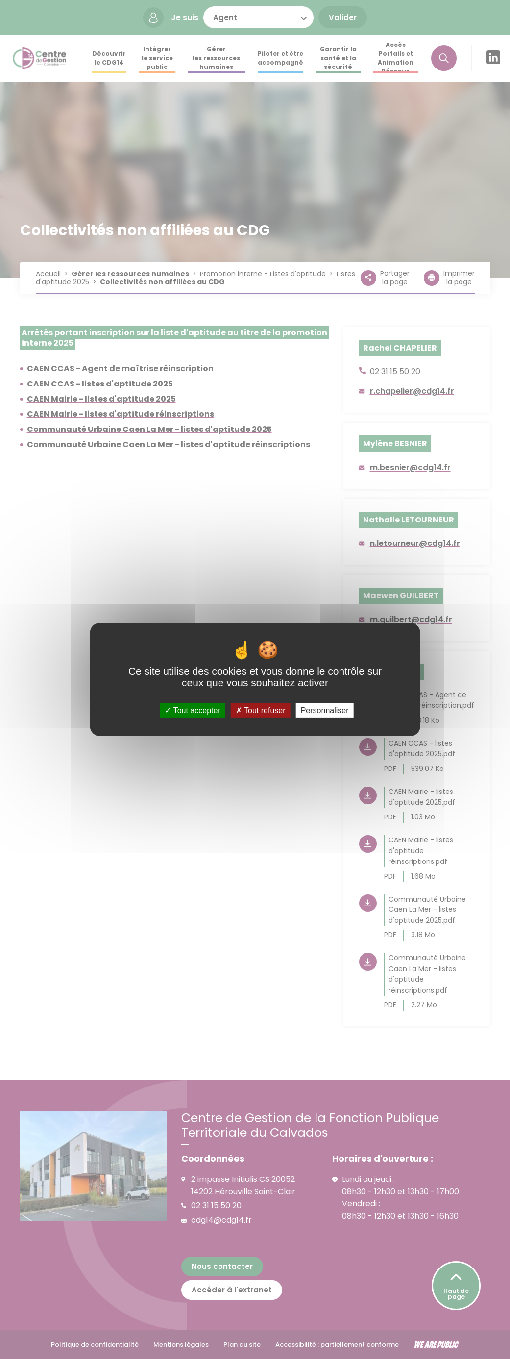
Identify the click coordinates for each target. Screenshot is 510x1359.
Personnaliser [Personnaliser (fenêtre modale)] (325, 710)
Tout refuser (261, 710)
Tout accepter (192, 710)
